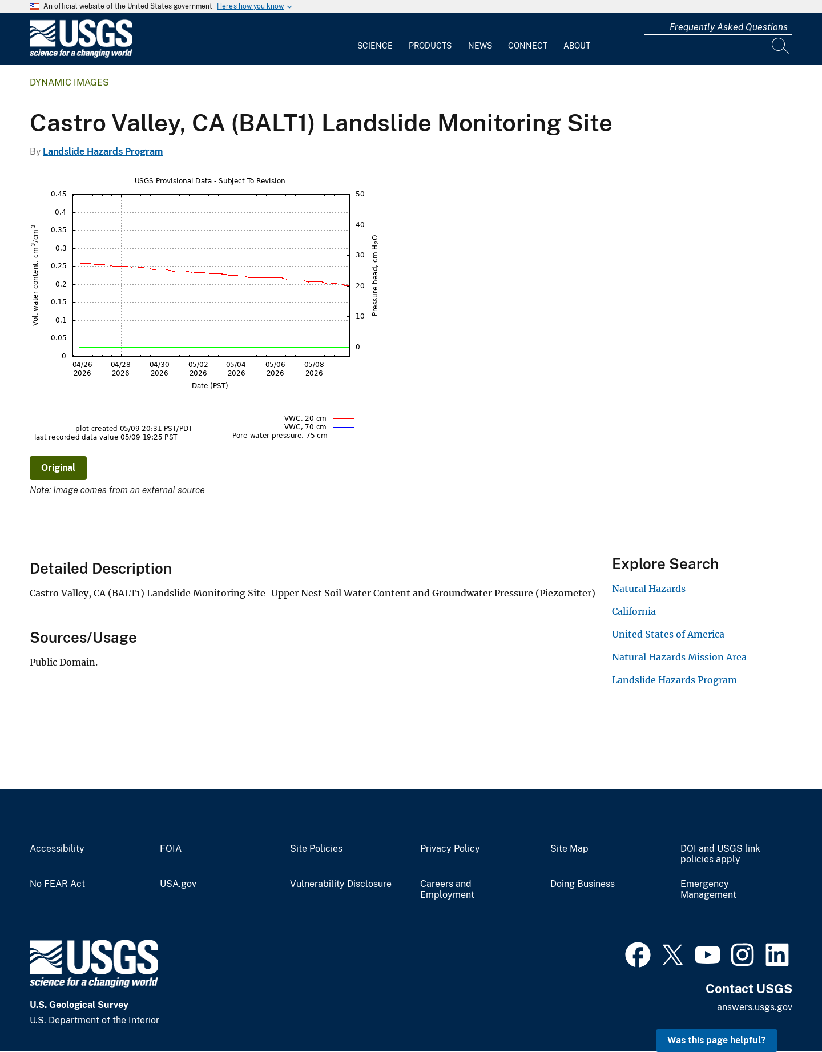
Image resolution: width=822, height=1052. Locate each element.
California (634, 611)
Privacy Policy (450, 849)
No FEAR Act (57, 884)
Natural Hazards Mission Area (679, 657)
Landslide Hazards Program (103, 151)
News (480, 45)
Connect (527, 45)
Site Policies (316, 849)
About (576, 45)
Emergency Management (708, 889)
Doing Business (582, 884)
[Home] (81, 55)
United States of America (668, 634)
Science (375, 45)
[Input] (718, 45)
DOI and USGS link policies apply (720, 854)
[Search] (780, 45)
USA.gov (178, 884)
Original (58, 467)
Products (430, 45)
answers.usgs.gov (754, 1007)
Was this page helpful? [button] (716, 1040)
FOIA (171, 849)
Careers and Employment (447, 889)
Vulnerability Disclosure (341, 884)
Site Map (569, 849)
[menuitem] (375, 38)
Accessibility (57, 849)
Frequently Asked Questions (729, 27)
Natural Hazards (649, 588)
